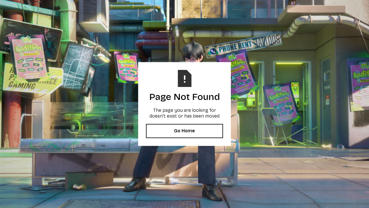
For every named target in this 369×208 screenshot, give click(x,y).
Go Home (184, 130)
